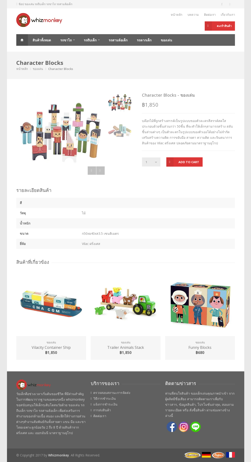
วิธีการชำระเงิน (104, 398)
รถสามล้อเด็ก (118, 40)
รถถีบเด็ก (90, 40)
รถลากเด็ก (144, 40)
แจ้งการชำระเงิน (105, 404)
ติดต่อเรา (210, 15)
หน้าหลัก (176, 15)
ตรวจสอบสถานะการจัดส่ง (111, 393)
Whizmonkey (58, 455)
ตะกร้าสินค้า (224, 26)
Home (22, 40)
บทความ (193, 15)
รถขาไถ (66, 40)
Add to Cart (188, 162)
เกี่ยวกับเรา (228, 15)
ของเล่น (166, 40)
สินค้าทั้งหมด (42, 40)
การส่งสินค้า (102, 410)
